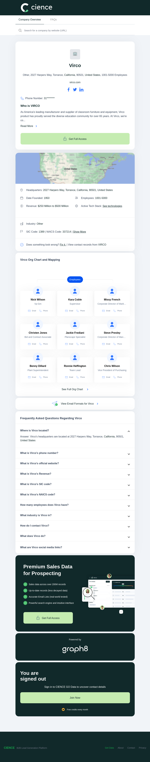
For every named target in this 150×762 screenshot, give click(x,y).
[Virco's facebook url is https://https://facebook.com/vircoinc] (68, 89)
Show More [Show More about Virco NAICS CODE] (79, 231)
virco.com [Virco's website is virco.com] (75, 82)
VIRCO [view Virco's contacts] (102, 244)
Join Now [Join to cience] (75, 697)
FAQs (53, 19)
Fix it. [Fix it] (63, 244)
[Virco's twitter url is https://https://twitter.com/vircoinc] (75, 89)
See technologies (112, 206)
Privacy (142, 748)
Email (32, 311)
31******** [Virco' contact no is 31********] (49, 98)
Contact (131, 748)
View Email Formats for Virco (77, 403)
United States (92, 75)
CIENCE (9, 747)
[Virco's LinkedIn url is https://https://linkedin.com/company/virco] (81, 89)
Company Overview (30, 19)
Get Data (109, 748)
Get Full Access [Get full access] (75, 139)
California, (109, 436)
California (69, 75)
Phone (43, 311)
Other (40, 223)
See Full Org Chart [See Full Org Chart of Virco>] (72, 389)
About (121, 748)
